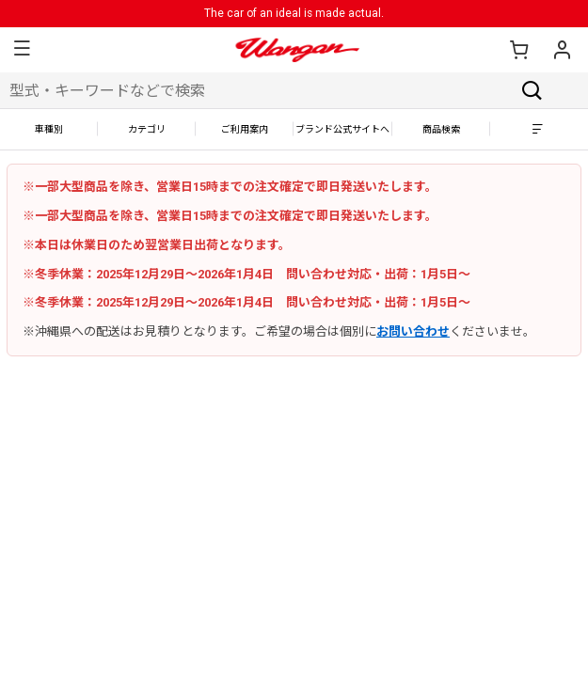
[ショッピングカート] (518, 50)
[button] (22, 50)
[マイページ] (562, 50)
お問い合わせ (413, 331)
